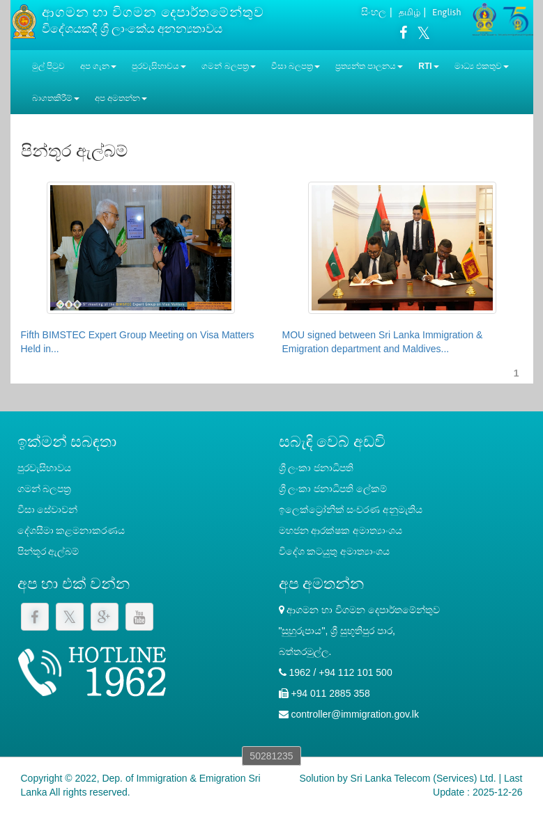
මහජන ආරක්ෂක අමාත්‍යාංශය (341, 530)
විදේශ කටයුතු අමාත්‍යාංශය (334, 551)
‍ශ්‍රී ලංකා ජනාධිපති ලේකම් (333, 488)
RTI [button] (428, 66)
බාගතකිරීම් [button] (55, 98)
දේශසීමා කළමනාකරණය (71, 530)
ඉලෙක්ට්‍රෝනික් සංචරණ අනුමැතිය (351, 509)
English (446, 12)
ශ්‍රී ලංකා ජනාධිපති (316, 467)
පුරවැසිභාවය (44, 467)
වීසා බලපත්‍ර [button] (295, 66)
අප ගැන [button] (98, 66)
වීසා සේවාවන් (47, 509)
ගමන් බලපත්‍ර (44, 488)
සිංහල (373, 11)
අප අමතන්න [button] (121, 98)
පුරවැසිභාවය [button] (159, 66)
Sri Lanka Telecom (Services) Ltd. (423, 778)
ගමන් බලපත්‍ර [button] (228, 66)
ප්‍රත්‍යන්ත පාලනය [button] (369, 66)
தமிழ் (409, 12)
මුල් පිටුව (48, 66)
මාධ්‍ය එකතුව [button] (481, 66)
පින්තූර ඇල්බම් (48, 551)
